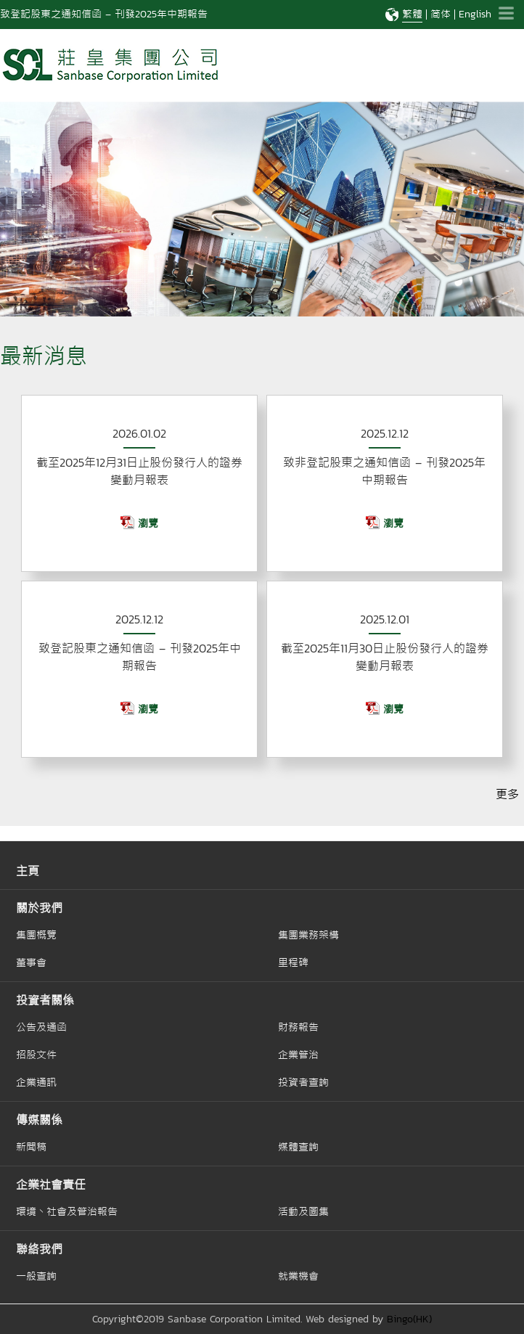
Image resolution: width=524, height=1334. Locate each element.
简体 (440, 14)
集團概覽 (36, 935)
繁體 (412, 14)
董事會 (31, 962)
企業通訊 (36, 1082)
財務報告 (298, 1027)
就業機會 (298, 1276)
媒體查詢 (298, 1146)
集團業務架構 (308, 935)
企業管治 (298, 1054)
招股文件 (36, 1054)
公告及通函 (41, 1027)
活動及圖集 (303, 1211)
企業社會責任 (51, 1184)
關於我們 (39, 908)
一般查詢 (36, 1276)
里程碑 (293, 962)
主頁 (27, 871)
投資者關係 (45, 1000)
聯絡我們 (39, 1249)
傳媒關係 (39, 1120)
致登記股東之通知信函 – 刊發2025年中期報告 (104, 14)
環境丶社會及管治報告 (67, 1211)
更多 (507, 794)
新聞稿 (31, 1146)
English (475, 14)
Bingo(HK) (409, 1319)
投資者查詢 (303, 1082)
